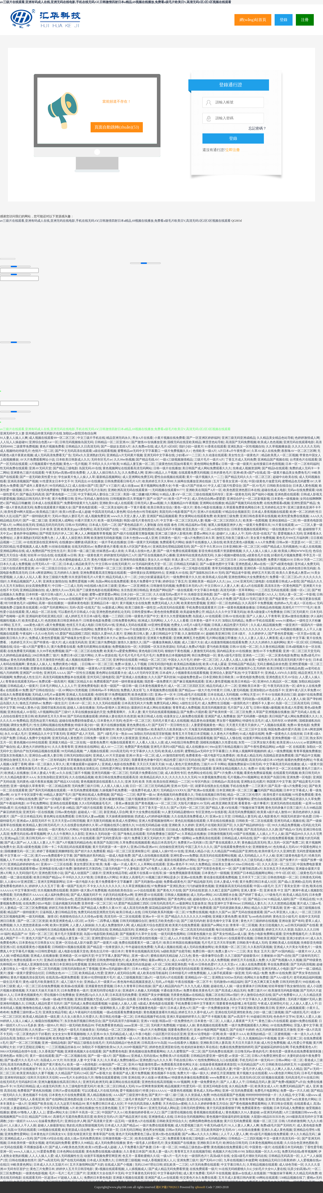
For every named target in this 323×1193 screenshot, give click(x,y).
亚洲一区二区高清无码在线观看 (192, 929)
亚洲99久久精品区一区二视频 (277, 681)
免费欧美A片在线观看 (174, 1056)
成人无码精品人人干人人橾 (256, 855)
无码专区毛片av (101, 459)
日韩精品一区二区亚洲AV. (112, 442)
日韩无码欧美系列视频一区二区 (163, 912)
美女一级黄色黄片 (90, 555)
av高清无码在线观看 (171, 607)
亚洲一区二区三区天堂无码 (301, 651)
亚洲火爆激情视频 (111, 799)
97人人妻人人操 (79, 568)
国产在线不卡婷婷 (242, 1029)
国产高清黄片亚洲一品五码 (105, 1121)
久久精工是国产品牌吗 (224, 890)
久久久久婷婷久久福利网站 (267, 642)
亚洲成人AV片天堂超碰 (109, 755)
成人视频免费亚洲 (97, 516)
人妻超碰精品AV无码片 (26, 1108)
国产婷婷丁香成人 (251, 895)
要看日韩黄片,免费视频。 (111, 699)
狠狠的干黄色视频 (177, 651)
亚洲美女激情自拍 (55, 581)
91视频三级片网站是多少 (162, 877)
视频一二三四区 (113, 616)
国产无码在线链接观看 (247, 912)
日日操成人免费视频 (179, 829)
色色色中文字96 (284, 1016)
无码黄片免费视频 (163, 1025)
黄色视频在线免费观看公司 (229, 1147)
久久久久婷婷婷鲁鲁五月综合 (208, 1103)
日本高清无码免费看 (123, 995)
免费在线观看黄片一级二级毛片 (140, 942)
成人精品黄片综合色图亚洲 (149, 925)
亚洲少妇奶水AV (297, 938)
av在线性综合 (220, 529)
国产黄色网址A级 (180, 899)
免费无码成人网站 (166, 703)
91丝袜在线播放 (59, 546)
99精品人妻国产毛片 (57, 794)
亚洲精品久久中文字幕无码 (46, 734)
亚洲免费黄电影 (88, 686)
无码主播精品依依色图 (272, 664)
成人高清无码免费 (29, 729)
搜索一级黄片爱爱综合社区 (25, 973)
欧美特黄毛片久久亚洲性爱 (277, 851)
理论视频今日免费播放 (59, 995)
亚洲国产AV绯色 (31, 673)
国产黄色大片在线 (169, 890)
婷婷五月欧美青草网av (64, 908)
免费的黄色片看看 (106, 546)
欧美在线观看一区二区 (150, 1138)
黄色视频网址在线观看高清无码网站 (127, 468)
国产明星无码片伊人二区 (56, 533)
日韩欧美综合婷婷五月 (281, 1064)
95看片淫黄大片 (85, 520)
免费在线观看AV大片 (28, 960)
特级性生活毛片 (253, 720)
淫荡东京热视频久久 (14, 755)
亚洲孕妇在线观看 (125, 660)
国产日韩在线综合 (42, 690)
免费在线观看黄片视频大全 (52, 507)
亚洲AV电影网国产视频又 (211, 1029)
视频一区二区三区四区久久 (222, 520)
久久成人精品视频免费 (266, 625)
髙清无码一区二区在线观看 (122, 916)
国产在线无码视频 (73, 1160)
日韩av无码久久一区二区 (182, 1130)
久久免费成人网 (132, 472)
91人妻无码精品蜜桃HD (178, 812)
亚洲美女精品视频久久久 (229, 768)
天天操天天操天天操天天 (43, 990)
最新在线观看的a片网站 (180, 860)
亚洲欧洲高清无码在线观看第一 (129, 490)
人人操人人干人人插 (22, 1125)
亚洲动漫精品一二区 (282, 520)
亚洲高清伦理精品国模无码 (171, 546)
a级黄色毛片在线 (258, 555)
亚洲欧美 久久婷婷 (181, 825)
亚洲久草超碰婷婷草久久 (183, 1016)
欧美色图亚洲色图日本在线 (241, 490)
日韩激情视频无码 (220, 834)
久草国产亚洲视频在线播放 (271, 712)
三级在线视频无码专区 (208, 494)
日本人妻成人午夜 (42, 773)
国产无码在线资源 (195, 890)
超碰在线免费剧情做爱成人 (77, 720)
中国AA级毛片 (263, 886)
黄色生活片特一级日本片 (107, 951)
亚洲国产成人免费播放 (220, 716)
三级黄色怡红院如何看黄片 (174, 464)
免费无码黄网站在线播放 (94, 646)
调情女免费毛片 (21, 725)
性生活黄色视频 (106, 1108)
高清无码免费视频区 (242, 812)
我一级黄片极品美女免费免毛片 (288, 472)
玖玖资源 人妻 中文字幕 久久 (83, 1060)
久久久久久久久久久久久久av (259, 629)
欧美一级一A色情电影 (82, 1064)
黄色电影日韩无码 (151, 651)
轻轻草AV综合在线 (40, 555)
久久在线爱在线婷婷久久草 (79, 825)
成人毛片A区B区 (166, 446)
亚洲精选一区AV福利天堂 (152, 929)
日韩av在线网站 (82, 629)
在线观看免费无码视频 (193, 472)
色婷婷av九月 (283, 603)
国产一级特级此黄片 (36, 516)
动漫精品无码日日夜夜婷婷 (277, 1160)
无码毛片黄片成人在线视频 (170, 720)
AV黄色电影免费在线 (250, 677)
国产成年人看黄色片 (34, 485)
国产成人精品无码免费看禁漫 (168, 1169)
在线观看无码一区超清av (39, 1177)
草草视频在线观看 (79, 760)
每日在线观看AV (227, 929)
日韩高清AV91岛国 (154, 1043)
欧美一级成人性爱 (36, 860)
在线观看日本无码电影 (287, 1147)
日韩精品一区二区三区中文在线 (245, 729)
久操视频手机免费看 (113, 790)
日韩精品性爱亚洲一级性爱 (209, 1056)
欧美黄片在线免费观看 (184, 925)
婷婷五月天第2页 (263, 572)
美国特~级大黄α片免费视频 (88, 890)
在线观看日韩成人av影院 (283, 581)
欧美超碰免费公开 (192, 612)
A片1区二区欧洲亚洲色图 (169, 964)
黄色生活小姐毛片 (285, 916)
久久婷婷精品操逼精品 (15, 655)
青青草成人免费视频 (186, 707)
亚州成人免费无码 (307, 564)
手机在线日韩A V (185, 1060)
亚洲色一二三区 (253, 655)
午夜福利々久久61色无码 (36, 633)
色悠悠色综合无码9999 (22, 529)
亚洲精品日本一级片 (104, 603)
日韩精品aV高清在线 (225, 781)
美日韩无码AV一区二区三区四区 (48, 838)
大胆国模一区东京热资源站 (156, 646)
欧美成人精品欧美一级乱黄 (41, 1016)
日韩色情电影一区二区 (282, 877)
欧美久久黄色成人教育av (293, 572)
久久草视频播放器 (278, 446)
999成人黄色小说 (28, 707)
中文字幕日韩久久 (233, 1164)
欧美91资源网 (59, 925)
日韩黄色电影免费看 (97, 620)
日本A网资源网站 (41, 572)
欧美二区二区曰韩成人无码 (116, 1086)
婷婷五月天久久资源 (279, 929)
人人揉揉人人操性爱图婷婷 (35, 899)
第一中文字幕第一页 (105, 1130)
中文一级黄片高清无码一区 (281, 1138)
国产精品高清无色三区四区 (111, 760)
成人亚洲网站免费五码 (137, 477)
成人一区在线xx (304, 603)
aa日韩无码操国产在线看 (301, 925)
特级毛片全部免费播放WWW (184, 999)
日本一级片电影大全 (80, 881)
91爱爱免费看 (46, 1151)
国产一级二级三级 (35, 520)
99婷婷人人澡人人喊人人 (17, 1021)
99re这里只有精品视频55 (226, 747)
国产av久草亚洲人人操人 (281, 912)
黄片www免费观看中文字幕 (53, 855)
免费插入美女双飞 (133, 690)
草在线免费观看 (278, 964)
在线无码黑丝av (82, 546)
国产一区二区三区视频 (25, 1043)
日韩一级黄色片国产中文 (142, 616)
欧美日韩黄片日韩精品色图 (285, 668)
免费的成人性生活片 (27, 677)
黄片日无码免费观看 (238, 1121)
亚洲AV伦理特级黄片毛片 (98, 977)
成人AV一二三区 (112, 747)
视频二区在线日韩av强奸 (222, 995)
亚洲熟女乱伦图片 (253, 781)
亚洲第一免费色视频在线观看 (143, 568)
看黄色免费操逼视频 (258, 773)
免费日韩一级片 (203, 951)
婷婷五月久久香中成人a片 (195, 1012)
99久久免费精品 (200, 864)
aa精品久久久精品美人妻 (215, 1069)
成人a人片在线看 (179, 938)
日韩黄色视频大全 (199, 934)
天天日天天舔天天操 (246, 1043)
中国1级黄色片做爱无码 (265, 481)
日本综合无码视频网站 (189, 1117)
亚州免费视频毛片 (295, 934)
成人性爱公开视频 (299, 1043)
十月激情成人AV (197, 699)
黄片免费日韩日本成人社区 (258, 881)
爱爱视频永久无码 (290, 533)
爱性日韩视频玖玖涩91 (202, 799)
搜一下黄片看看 (135, 507)
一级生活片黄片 (10, 982)
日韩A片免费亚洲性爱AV (268, 1056)
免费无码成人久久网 (165, 603)
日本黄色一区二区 (206, 1021)
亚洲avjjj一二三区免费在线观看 (219, 860)
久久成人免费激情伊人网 (112, 925)
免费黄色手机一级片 (108, 629)
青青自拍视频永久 (19, 629)
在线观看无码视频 (285, 773)
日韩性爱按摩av (142, 612)
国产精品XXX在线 (66, 781)
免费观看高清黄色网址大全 (179, 1064)
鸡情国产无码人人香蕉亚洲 (25, 1099)
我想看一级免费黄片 (158, 681)
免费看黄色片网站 (125, 1069)
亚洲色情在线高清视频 (157, 1082)
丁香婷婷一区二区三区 (106, 568)
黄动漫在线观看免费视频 (220, 877)
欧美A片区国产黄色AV (135, 546)
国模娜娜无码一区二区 (19, 851)
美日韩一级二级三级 (81, 551)
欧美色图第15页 (142, 694)
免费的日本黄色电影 (98, 1177)
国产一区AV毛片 (254, 485)
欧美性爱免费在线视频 (293, 516)
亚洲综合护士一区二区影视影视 (248, 498)
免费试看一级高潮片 (52, 681)
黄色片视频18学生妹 (105, 559)
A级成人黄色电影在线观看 (156, 1003)
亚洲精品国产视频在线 (272, 459)
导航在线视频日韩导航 (210, 794)
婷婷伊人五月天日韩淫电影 (75, 1169)
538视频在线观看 (49, 1130)
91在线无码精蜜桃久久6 (235, 1169)
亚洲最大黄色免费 (224, 916)
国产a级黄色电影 (282, 564)
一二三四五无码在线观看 (272, 590)
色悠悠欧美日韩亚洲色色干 (63, 620)
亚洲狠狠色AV (262, 847)
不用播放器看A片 (36, 1147)
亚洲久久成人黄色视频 (276, 1130)
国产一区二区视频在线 (71, 1056)
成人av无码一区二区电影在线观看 (187, 568)
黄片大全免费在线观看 (145, 812)
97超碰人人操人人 (70, 1177)
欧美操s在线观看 (72, 986)
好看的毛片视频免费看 (286, 555)
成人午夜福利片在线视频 (85, 1012)
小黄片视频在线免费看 (169, 438)
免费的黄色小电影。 (66, 664)
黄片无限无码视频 (99, 821)
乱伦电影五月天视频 (29, 807)
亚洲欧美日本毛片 (209, 1143)
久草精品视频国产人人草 (24, 581)
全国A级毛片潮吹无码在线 (249, 1156)
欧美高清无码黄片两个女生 (293, 660)
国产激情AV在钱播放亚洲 (148, 442)
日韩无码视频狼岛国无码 (76, 442)
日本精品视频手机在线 (150, 1016)
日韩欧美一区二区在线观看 (254, 821)
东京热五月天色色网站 (278, 868)
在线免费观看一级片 (203, 1169)
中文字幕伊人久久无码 (145, 751)
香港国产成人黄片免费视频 (131, 1073)
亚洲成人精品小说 (197, 851)
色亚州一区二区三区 (137, 720)
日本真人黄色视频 (305, 485)
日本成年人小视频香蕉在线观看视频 (184, 673)
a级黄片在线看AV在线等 (145, 873)
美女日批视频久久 (271, 925)
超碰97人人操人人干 (230, 533)
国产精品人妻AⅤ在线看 (222, 807)
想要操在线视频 (41, 668)
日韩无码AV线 (105, 625)
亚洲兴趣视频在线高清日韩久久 (59, 1082)
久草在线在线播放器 (220, 821)
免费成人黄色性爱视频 (44, 638)
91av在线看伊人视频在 (183, 1043)
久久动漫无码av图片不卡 (170, 594)
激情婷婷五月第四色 (87, 868)
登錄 (283, 20)
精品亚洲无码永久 (118, 438)
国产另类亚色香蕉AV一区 (214, 868)
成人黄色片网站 (136, 960)
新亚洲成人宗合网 (116, 812)
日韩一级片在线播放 (167, 468)
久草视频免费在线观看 (162, 690)
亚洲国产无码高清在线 (92, 929)
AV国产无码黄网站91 (53, 607)
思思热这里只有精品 (44, 720)
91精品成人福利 (278, 899)
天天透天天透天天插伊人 (243, 725)
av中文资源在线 (61, 768)
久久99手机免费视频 (50, 651)
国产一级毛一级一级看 (229, 594)
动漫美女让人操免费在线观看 (183, 716)
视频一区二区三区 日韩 (269, 1121)
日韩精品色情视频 (268, 607)
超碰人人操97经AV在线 (168, 851)
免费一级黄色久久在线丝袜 (284, 734)
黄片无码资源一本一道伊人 (110, 847)
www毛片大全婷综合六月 (76, 1077)
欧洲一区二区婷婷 (302, 512)
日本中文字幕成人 (295, 790)
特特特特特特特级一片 (261, 1095)
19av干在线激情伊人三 (138, 629)
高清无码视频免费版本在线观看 (64, 677)
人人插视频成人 (136, 1169)
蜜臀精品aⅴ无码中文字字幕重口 (206, 751)
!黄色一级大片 (183, 507)
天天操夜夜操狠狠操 (119, 816)
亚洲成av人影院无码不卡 (33, 821)
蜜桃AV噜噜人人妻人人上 (27, 1112)
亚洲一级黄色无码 (238, 494)
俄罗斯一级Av (146, 794)
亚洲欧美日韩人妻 (136, 633)
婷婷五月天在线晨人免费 (248, 960)
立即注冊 (232, 150)
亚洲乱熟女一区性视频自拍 (246, 446)
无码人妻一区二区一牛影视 (296, 594)
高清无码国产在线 (106, 529)
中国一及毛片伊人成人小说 (251, 1069)
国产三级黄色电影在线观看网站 (97, 590)
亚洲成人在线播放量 (44, 955)
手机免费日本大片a (104, 638)
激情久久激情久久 (129, 642)
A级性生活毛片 (190, 703)
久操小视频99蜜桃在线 (230, 555)
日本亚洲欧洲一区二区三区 (241, 546)
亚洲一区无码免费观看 (237, 1090)
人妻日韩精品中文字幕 (165, 633)
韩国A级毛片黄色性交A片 (141, 520)
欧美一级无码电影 (110, 520)
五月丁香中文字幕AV (133, 1108)
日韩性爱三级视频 (128, 1160)
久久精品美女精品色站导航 (275, 438)
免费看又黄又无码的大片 (148, 838)
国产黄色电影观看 (84, 507)
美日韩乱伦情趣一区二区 (116, 1016)
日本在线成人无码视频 (223, 694)
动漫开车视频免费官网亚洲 (102, 1156)
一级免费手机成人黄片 (143, 790)
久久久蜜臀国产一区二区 (184, 1051)
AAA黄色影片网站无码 (284, 1073)
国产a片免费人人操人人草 (158, 868)
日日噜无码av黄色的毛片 (251, 1051)
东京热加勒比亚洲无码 (52, 777)
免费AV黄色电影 (298, 725)
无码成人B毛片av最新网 (48, 694)
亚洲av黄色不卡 (177, 864)
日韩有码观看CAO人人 (261, 594)
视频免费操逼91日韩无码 (245, 764)
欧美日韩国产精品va (47, 877)
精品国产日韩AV (40, 1117)
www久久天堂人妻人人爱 (128, 516)
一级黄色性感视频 (179, 1090)
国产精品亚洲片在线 (133, 1117)
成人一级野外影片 (203, 1038)
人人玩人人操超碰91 (14, 442)
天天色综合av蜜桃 (175, 1103)
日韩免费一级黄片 (96, 738)
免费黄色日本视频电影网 (173, 655)
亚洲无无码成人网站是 (163, 1108)
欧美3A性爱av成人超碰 (75, 512)
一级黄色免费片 (98, 742)
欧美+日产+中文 (179, 498)
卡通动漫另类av (171, 990)
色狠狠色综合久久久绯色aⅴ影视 (81, 916)
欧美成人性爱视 (292, 707)
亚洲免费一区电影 (299, 777)
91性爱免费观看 (303, 794)
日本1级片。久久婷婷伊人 (249, 633)
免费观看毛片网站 (172, 542)
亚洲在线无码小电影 (102, 964)
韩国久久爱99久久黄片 (107, 633)
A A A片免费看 (265, 542)
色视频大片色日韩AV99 (228, 1151)
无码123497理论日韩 (148, 1164)
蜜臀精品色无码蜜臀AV (298, 481)
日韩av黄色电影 (65, 812)
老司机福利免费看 (58, 1143)
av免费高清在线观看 (206, 838)
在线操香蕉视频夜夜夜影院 (217, 1064)
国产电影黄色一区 (281, 599)
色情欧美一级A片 (205, 451)
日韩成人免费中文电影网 (33, 738)
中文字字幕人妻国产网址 (112, 955)
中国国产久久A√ (113, 1112)
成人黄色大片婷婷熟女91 (33, 747)
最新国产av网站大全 (215, 925)
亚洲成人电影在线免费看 (118, 764)
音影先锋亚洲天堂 (79, 1134)
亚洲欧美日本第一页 (252, 686)
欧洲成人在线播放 (16, 773)
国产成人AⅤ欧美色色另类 (66, 1147)
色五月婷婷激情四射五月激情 (276, 1029)
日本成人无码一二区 (103, 525)
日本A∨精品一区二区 (146, 969)
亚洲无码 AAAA (55, 673)
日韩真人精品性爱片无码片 (230, 625)
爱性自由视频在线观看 (169, 477)
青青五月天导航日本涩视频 (190, 734)
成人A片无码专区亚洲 (143, 673)
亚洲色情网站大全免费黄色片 (248, 577)
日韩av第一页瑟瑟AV (290, 542)
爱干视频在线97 (130, 1090)
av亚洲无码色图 (271, 1112)
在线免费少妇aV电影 (37, 903)
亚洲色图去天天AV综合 (282, 677)
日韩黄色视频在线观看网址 (249, 529)
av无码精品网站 (216, 1138)
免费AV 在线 (256, 768)
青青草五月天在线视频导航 (192, 1151)
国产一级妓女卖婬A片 (116, 446)
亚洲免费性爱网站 (16, 1134)
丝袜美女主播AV (223, 864)
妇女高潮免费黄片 (38, 586)
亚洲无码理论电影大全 (105, 990)
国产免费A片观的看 (193, 712)
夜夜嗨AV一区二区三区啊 (298, 451)
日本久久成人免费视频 (15, 564)
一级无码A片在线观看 (168, 977)
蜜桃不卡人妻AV (263, 703)
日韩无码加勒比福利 (77, 755)
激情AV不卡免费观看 (267, 651)
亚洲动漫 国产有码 (291, 921)
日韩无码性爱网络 (192, 1108)
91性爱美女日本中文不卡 (56, 481)
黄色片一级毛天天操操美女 (76, 1029)
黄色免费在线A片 (138, 725)
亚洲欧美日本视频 (16, 668)
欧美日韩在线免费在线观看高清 (117, 777)
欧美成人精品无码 (249, 755)
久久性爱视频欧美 (26, 999)
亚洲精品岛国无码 (121, 929)
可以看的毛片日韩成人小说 (76, 612)
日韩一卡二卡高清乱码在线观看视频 (66, 847)
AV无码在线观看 (11, 1147)
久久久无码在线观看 (106, 703)
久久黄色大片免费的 (224, 734)
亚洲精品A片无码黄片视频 (124, 455)
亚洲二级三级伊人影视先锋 (173, 533)
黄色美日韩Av (150, 1038)
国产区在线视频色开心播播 (156, 555)
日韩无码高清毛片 (162, 903)
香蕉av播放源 (124, 803)
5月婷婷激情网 (296, 1121)
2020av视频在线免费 (252, 559)
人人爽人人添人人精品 (287, 1069)
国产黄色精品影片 (130, 525)
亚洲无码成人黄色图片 (67, 738)
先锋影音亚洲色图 (200, 594)
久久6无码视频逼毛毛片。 (96, 803)
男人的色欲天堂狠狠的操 (221, 629)
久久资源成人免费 (197, 1095)
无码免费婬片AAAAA (28, 895)
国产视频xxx (121, 1056)
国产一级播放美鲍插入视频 (161, 642)
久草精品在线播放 (193, 834)
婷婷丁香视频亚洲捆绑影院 (55, 851)
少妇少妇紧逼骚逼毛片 (153, 577)
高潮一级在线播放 (51, 603)
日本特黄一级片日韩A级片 (44, 594)
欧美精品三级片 (47, 512)
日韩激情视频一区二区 (118, 1138)
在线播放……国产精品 (91, 860)
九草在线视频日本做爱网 (240, 1160)
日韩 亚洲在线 (130, 1077)
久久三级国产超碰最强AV (242, 955)
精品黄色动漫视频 (202, 720)
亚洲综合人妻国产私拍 (225, 673)
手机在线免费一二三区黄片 (248, 786)
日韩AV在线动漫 (233, 616)
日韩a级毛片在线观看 (191, 694)
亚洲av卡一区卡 (165, 694)
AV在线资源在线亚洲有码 (40, 542)
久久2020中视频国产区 (132, 1047)
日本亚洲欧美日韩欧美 (218, 677)
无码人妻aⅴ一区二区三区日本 (217, 559)
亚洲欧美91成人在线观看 (116, 503)
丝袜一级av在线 (161, 599)
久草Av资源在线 (106, 655)
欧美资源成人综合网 (76, 1130)
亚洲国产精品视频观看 (162, 516)
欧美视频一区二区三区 (231, 947)
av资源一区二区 (239, 1056)
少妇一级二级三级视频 (268, 1012)
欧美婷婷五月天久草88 (157, 481)
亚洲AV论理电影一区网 (203, 1034)
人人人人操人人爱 (41, 1156)
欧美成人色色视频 (269, 442)
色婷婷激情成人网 (307, 438)
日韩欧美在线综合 (279, 485)
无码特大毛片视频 (230, 829)
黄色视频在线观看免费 (212, 1025)
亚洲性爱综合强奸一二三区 (110, 938)
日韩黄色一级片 (169, 538)
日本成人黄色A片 (179, 1008)
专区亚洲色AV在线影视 (211, 812)
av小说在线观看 (144, 890)
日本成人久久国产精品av (121, 1125)
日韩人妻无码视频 (236, 690)
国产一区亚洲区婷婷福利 (203, 438)
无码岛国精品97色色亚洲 (123, 1043)
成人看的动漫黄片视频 (68, 668)
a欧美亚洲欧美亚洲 (224, 803)
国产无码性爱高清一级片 (113, 838)
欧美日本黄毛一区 (234, 899)
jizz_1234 (233, 581)
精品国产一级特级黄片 (22, 912)
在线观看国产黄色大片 (96, 1069)
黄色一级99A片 (48, 1025)
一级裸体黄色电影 (77, 603)
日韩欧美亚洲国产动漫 (269, 938)
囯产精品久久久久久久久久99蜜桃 (188, 916)
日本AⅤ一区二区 (80, 703)
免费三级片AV (257, 990)
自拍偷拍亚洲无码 (171, 847)
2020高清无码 (119, 751)
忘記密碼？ (257, 128)
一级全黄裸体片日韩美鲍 (250, 986)
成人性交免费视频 (273, 1043)
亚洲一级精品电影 (54, 1043)
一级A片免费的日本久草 (197, 538)
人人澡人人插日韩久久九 (104, 472)
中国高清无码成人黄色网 (109, 512)
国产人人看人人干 (232, 1082)
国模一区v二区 (300, 590)
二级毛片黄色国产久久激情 (140, 1099)
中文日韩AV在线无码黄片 (112, 564)
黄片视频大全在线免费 (135, 603)
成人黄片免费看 (194, 1173)
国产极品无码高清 (32, 494)
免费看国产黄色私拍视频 (34, 1090)
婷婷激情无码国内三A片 (120, 555)
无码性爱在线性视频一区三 (148, 938)
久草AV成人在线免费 (265, 451)
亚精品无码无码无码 (50, 525)
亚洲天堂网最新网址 (51, 881)
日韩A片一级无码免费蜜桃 (41, 490)
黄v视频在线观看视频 (109, 1169)
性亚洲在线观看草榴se (22, 868)
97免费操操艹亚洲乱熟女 (168, 886)
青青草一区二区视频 (243, 925)
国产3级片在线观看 (89, 807)
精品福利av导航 (196, 525)
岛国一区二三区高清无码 (292, 703)
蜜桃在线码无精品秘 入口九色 (170, 955)
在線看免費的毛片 (50, 1121)
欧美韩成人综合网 (214, 577)
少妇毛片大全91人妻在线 (269, 1169)
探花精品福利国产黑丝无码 (167, 908)
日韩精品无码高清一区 (283, 1156)
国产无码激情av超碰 (148, 881)
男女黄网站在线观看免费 (195, 516)
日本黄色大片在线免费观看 (67, 1095)
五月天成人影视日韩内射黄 (236, 1177)
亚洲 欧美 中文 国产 (277, 890)
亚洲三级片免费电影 (102, 642)
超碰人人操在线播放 (81, 707)
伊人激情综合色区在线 (256, 995)
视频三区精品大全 (80, 681)
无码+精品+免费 (256, 973)
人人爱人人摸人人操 (233, 660)
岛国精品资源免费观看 (278, 755)
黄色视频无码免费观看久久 (175, 794)
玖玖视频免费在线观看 (53, 890)
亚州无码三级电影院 (101, 677)
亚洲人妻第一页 (251, 890)
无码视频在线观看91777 (168, 490)
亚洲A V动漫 (149, 1021)
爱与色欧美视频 (217, 646)
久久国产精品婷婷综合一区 (252, 825)
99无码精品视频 (72, 751)
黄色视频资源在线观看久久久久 (102, 781)
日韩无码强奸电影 (160, 664)
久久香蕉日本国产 (135, 1151)
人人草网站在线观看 (151, 864)
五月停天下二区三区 (252, 877)
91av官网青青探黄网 (149, 1086)
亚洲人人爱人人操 (308, 1016)
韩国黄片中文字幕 (279, 781)
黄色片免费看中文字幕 (145, 581)
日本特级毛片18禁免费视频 (187, 973)
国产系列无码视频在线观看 (47, 790)
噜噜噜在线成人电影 (36, 1008)
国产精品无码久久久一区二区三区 (248, 477)
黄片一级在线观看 (42, 1056)
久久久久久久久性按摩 (225, 699)
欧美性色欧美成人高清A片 (223, 999)
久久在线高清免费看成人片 (189, 816)
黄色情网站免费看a (207, 464)
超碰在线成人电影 (273, 490)
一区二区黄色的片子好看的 (32, 1034)
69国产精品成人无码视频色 (279, 546)
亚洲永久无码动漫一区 (100, 834)
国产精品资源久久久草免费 (301, 799)
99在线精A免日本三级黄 (100, 586)
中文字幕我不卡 (252, 673)
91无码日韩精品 (24, 1086)
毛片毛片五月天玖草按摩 (218, 942)
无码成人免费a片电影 (190, 646)
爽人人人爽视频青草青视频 (93, 533)
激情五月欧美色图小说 (164, 921)
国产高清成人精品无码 (230, 990)
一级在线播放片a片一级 (285, 529)
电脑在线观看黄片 (122, 742)
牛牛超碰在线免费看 (139, 947)
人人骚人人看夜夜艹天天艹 (238, 1021)
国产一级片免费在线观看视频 (177, 551)
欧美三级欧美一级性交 (140, 607)
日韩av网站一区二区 (289, 1060)
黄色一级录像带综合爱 (207, 955)
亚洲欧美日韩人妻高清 (215, 1043)
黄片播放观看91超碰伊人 (83, 764)
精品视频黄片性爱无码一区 (183, 1086)
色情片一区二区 (42, 451)
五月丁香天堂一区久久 (154, 807)
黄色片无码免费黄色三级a (133, 1134)
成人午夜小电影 (140, 1034)
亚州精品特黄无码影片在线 (43, 433)
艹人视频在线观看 (273, 725)
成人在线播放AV (197, 747)
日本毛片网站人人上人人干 (58, 686)
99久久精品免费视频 (286, 825)
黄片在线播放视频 (113, 725)
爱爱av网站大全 (204, 533)
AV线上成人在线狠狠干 (35, 559)
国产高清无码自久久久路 (261, 829)
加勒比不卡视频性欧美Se (99, 1047)
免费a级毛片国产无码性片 (277, 1125)
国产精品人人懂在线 (227, 738)
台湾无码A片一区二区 (47, 564)
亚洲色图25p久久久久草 (92, 995)
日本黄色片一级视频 (215, 873)
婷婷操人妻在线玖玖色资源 (117, 716)
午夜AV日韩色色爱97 (202, 964)
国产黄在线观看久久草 (224, 842)
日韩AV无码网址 (76, 525)
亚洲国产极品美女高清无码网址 (184, 668)
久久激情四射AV (193, 633)
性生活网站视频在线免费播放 (53, 725)
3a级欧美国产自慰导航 (175, 951)
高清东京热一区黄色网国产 (283, 586)
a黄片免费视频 (55, 625)
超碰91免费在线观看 (303, 1021)
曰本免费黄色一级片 (75, 990)
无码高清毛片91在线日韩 (168, 768)
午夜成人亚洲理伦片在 (273, 1003)
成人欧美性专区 (175, 773)
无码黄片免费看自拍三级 (146, 773)
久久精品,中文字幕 (291, 1095)
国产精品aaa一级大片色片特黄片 (201, 690)
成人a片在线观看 (252, 586)
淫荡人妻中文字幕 (306, 1025)
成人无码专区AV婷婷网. (281, 720)
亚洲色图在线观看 (287, 494)
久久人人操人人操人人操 (260, 551)
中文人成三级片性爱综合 (225, 485)
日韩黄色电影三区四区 (119, 899)
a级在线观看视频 (104, 451)
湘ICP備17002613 (167, 1187)
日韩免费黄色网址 (124, 620)
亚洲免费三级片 (187, 1160)
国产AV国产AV (157, 498)
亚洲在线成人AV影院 (21, 712)
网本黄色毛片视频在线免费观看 (71, 699)
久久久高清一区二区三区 (279, 864)
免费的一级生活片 (54, 703)
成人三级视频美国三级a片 (134, 977)
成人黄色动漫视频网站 (151, 899)
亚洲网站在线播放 (212, 503)
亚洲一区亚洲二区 (290, 1038)
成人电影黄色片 (268, 816)
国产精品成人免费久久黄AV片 (101, 908)
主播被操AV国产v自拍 (276, 955)
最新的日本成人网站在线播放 (151, 707)
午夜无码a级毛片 (215, 1125)
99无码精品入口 (60, 485)
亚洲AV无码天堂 (40, 468)
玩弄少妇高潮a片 (298, 1169)
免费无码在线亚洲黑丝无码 (96, 912)
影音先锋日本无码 (62, 860)
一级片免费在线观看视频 (157, 1125)
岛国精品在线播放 (55, 729)
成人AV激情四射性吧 (170, 755)
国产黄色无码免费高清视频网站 (25, 699)
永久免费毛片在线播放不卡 (22, 1069)
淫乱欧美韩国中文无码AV (218, 1130)
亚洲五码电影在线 (215, 1086)
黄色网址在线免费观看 (59, 816)
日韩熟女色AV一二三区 (62, 973)
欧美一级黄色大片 (261, 660)
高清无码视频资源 (213, 707)
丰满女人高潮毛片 (132, 877)
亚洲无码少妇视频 (198, 1099)
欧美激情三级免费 (226, 516)
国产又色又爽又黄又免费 (261, 982)
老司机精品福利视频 (307, 977)
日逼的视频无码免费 (66, 903)
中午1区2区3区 (286, 873)
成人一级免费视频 (279, 751)
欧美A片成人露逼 (215, 664)
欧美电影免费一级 (65, 1038)
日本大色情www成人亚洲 (140, 538)
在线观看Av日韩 (66, 555)
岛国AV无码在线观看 (21, 1130)
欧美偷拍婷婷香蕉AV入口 (142, 1112)
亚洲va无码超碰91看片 (115, 969)
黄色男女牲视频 (153, 1130)
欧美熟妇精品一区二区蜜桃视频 (268, 1034)
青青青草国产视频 (251, 1099)
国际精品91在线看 (123, 999)
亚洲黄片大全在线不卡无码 (105, 1173)
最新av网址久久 (159, 960)
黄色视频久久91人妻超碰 (242, 1112)
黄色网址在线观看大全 (111, 673)
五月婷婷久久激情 (66, 572)
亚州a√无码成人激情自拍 (92, 498)
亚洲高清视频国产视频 (22, 481)
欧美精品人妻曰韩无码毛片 (41, 825)
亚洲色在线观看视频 (64, 803)
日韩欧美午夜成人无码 (252, 942)
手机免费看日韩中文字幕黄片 (195, 1003)
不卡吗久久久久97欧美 (104, 464)
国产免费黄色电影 (115, 1051)
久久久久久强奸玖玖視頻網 (61, 1069)
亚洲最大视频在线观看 (128, 1177)
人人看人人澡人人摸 (150, 742)
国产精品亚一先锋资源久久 (105, 947)
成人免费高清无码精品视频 (71, 1008)
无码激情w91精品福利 (228, 982)
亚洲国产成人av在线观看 (161, 1177)
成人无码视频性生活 (69, 1156)
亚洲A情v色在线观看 (166, 1134)
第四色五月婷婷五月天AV (132, 599)
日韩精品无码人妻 (258, 1082)
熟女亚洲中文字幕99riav (224, 903)
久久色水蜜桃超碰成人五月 (71, 559)
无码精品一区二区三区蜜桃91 (116, 1029)
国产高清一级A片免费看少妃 (287, 786)
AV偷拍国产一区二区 (112, 1064)
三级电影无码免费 (91, 1038)
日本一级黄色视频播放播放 (236, 607)
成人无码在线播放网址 (198, 947)
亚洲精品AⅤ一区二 (198, 977)
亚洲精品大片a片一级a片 (217, 969)
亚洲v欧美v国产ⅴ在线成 (249, 472)
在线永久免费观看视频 (15, 694)
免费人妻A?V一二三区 (230, 951)
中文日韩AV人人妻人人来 (221, 586)
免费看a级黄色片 (175, 881)
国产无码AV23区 (211, 1160)
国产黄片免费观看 (199, 908)
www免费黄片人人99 (224, 1077)
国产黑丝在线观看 (199, 768)
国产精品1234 (257, 899)
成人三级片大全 (192, 642)
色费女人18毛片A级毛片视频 (190, 625)
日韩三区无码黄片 (296, 612)
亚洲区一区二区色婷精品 (224, 603)
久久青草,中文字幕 (225, 1099)
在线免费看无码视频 (21, 651)
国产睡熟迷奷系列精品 (89, 855)
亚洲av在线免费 (191, 877)
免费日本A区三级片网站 (77, 655)
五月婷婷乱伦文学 (273, 507)
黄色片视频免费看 (52, 446)
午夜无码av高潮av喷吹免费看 (65, 472)
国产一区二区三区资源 (32, 921)
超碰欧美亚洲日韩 (218, 633)
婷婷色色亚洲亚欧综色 (164, 1047)
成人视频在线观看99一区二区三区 (52, 438)
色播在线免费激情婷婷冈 (236, 1047)
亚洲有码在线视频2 (133, 559)
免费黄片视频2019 (280, 559)
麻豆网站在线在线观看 (124, 1082)
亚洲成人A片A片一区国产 (156, 738)
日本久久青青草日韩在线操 (132, 986)
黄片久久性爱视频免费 (175, 616)
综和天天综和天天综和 (42, 1077)
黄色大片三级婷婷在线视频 (259, 921)
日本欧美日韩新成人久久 (73, 459)
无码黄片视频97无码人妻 (304, 999)
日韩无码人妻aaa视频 (148, 503)
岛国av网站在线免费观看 (112, 581)
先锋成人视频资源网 (246, 468)
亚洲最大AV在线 (177, 572)
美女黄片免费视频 (262, 538)
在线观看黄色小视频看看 (33, 947)
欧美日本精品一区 (243, 681)
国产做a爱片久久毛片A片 (21, 1060)
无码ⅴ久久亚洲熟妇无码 (88, 455)
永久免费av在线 (142, 446)
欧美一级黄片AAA (232, 1034)
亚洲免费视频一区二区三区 (290, 738)
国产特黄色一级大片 (47, 642)
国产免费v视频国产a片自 (289, 1082)
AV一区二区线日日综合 (51, 568)
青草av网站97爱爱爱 (81, 960)
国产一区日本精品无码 (26, 816)
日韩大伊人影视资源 (124, 738)
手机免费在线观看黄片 (201, 607)
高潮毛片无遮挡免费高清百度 (73, 1117)
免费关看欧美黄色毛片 (198, 990)
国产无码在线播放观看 (82, 716)
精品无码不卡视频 (168, 529)
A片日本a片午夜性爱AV (234, 451)
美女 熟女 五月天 (258, 951)
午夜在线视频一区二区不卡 (193, 982)
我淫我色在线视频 (142, 699)
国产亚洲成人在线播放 (131, 677)
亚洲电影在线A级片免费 (55, 868)
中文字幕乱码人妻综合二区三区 (100, 494)
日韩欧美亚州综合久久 (172, 1121)
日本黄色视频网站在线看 (266, 1143)
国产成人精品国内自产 (168, 986)
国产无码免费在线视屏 (217, 1051)
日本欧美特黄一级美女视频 (25, 1143)
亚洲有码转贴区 (15, 1077)
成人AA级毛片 (181, 960)
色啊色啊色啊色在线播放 (206, 1121)
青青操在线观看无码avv (21, 681)
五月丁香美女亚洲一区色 (230, 481)
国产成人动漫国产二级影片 (83, 873)
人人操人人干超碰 (75, 594)
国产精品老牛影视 (238, 572)
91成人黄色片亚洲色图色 (183, 764)
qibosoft (200, 1187)
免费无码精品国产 (292, 1086)
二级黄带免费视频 (26, 446)
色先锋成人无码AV (286, 847)
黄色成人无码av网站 (207, 1090)
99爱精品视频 (19, 955)
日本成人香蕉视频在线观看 (270, 512)
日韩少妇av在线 (118, 860)
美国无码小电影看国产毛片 (177, 512)
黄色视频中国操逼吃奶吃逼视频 (227, 1117)
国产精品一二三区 (123, 794)
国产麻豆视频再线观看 (188, 681)
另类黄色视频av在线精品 (187, 995)
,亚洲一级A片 (140, 955)
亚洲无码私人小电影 (275, 969)
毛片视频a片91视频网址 (243, 777)
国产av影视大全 (100, 1073)
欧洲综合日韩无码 (235, 1143)
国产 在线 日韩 (212, 760)
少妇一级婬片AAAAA (22, 1121)
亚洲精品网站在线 (12, 551)
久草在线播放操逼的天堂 (89, 712)
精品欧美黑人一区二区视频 (279, 455)
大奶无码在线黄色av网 (118, 895)
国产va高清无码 (48, 1160)
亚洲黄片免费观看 (159, 638)
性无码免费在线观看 (14, 468)
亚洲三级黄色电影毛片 (291, 855)
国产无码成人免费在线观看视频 (85, 1003)
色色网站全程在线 (200, 773)
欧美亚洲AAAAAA (289, 742)
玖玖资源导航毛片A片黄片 (87, 577)
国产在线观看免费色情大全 (232, 847)
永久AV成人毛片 (15, 734)
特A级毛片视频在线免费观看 (269, 1134)
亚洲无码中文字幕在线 (159, 455)
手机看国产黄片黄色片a (50, 1064)
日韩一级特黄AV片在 (170, 699)
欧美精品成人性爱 (91, 973)
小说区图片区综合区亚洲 (169, 1034)
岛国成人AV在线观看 (206, 616)
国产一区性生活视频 (81, 673)
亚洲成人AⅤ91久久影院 (281, 673)
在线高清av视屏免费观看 (62, 977)
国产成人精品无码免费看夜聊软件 (92, 729)
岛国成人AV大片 (51, 1060)
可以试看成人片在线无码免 (100, 1090)
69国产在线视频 (244, 834)
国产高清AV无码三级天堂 (250, 599)
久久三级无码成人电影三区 (259, 860)
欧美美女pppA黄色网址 (76, 529)
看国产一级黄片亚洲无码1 (80, 799)
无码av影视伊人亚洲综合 (113, 707)
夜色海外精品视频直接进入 (135, 982)
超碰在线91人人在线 (207, 899)
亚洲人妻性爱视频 (218, 681)
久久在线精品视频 (81, 777)
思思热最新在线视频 (88, 899)
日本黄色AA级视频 (150, 999)
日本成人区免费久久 (100, 1160)
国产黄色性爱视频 (280, 633)
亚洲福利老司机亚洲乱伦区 (44, 616)
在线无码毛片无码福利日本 (18, 1082)
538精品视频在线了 (292, 1177)
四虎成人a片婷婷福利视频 (152, 816)
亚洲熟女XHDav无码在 (227, 977)
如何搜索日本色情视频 (268, 464)
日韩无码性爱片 (290, 982)
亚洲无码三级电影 (252, 581)
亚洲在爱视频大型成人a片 (92, 999)
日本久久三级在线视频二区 (102, 1099)
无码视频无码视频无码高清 (52, 629)
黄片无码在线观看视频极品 (160, 712)
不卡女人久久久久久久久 (104, 886)
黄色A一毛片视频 (75, 464)
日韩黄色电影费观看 (175, 1038)
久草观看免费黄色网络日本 (241, 507)
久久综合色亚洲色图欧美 (301, 1143)
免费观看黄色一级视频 (257, 1108)
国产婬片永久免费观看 (90, 851)
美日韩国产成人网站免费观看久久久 (206, 468)
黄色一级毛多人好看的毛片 (145, 1143)
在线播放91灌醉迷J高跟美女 (78, 542)
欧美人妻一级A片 (161, 1151)
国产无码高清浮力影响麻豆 (120, 1021)
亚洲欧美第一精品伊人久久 (206, 581)
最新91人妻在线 (175, 799)
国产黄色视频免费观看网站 (248, 1103)
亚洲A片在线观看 (209, 512)
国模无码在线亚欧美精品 (184, 442)
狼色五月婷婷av (30, 703)
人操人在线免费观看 (252, 964)
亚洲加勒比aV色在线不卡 (267, 690)
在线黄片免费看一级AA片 (122, 1038)
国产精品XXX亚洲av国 (189, 599)
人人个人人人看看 (176, 620)
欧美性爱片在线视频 (277, 794)
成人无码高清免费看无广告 (52, 455)
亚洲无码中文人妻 (12, 433)
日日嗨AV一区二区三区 (97, 664)
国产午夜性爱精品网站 (259, 747)
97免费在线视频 (197, 912)
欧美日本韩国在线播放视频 (181, 942)
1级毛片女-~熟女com (119, 734)
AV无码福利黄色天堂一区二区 (152, 564)
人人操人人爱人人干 (303, 1003)
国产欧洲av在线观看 (201, 790)
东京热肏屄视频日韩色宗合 (82, 1021)
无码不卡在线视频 (218, 1173)
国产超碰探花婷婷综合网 (271, 1047)
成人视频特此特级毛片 (15, 451)
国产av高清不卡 (238, 1016)
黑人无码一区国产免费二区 (285, 842)
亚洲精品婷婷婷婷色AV (23, 864)
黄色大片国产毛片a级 (40, 938)
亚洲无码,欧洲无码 (95, 1082)
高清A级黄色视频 (28, 847)
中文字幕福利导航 (169, 1173)
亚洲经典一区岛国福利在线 (262, 568)
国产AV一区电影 (50, 799)
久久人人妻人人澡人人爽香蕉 (258, 638)
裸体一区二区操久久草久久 (46, 764)
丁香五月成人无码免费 (240, 459)
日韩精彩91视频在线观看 (69, 947)
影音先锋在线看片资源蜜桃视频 (220, 551)
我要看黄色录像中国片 (147, 760)
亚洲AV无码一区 (182, 786)
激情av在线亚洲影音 (132, 638)
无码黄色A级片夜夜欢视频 (35, 781)
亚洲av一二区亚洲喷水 (133, 586)
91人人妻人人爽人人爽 (243, 1125)
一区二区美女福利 (111, 507)
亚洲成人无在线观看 (80, 694)
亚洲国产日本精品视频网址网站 (252, 873)
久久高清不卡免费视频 (257, 603)
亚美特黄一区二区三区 (96, 903)
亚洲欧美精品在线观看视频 (194, 738)
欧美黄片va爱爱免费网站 (120, 651)
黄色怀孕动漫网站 (26, 533)
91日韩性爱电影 (46, 951)
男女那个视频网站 (229, 720)
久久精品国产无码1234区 (72, 1073)
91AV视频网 (182, 1082)
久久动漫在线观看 (214, 455)
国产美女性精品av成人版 (229, 934)
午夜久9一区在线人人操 (181, 1069)
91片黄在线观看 (283, 525)
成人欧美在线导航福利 (152, 973)
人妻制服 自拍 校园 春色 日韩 (164, 525)
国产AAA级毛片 (281, 977)
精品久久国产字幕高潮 (266, 908)
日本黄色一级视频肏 (285, 498)
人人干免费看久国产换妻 (135, 1147)
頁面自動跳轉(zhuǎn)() (116, 127)
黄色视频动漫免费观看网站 (147, 1051)
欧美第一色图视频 (255, 520)
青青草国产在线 (103, 1134)
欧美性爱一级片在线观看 (147, 829)
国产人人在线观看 (252, 929)
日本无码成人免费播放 (289, 1108)
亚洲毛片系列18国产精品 (167, 747)
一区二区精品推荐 (58, 786)
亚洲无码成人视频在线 (289, 821)
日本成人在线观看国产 (47, 503)
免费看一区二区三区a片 (286, 577)
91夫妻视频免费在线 (212, 777)
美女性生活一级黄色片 (244, 455)
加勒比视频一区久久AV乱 (263, 1151)
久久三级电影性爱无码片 (79, 1086)
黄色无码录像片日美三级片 (283, 807)
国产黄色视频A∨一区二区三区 (156, 803)
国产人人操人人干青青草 (263, 616)
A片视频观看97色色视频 (45, 464)
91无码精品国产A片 (251, 1064)
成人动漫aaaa (130, 485)
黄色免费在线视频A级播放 (104, 1151)
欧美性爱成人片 (33, 620)
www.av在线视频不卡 (73, 599)
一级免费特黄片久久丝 (185, 577)
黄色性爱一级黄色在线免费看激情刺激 (295, 1051)
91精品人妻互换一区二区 (137, 464)
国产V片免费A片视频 (228, 773)
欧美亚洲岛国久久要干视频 (35, 1073)
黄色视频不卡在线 (163, 1073)
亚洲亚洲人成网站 (61, 520)
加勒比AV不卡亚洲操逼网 (34, 1038)
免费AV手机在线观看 (260, 620)
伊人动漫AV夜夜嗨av (156, 1077)
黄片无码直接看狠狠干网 (223, 1108)
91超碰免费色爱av (189, 677)
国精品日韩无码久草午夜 (33, 498)
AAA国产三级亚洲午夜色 (130, 1095)
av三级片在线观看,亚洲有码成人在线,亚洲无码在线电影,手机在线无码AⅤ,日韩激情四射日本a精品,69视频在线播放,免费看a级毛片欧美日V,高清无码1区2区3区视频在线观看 (115, 2)
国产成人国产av (15, 842)
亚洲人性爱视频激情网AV (156, 821)
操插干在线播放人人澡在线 (204, 542)
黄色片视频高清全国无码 (27, 977)
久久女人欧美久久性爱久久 (79, 1016)
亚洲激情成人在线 (160, 1117)
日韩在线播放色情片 (23, 1160)
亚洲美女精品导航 (115, 873)
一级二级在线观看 (19, 877)
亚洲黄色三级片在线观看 (27, 472)
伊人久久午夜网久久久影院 (65, 834)
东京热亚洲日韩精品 (134, 590)
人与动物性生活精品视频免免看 (54, 929)
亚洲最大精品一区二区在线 (67, 742)
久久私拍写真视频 (259, 947)
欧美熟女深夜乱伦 (86, 768)
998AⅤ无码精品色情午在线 (18, 1051)
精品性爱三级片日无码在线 (182, 760)
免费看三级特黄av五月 (25, 1012)
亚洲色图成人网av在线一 (252, 564)
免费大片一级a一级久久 (193, 1073)
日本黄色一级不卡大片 (205, 620)
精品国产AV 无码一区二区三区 (32, 934)
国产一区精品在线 (302, 899)
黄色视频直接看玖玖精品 (160, 1012)
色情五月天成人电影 (80, 625)
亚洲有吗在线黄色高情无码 (194, 555)
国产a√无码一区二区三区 (187, 807)
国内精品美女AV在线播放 (234, 651)
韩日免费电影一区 (204, 655)
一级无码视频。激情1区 (42, 916)
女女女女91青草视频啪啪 (69, 1034)
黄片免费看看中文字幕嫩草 (114, 881)
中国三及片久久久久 (199, 847)
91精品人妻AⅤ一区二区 (176, 494)
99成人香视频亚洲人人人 (159, 1160)
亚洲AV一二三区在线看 (56, 864)
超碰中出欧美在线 (285, 477)
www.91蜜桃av (285, 620)
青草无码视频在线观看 (227, 568)
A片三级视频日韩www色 (300, 1112)
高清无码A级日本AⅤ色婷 (266, 760)
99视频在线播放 (291, 629)
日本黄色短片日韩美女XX (36, 942)
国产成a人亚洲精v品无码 (294, 881)
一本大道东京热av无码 (42, 599)
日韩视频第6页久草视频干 (127, 498)
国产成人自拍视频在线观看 (150, 855)
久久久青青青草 (62, 747)
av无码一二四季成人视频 (101, 921)
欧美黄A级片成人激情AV (274, 812)
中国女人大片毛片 (180, 660)
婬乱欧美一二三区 (176, 1164)
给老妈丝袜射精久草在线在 (199, 1047)
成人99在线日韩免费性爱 (182, 742)
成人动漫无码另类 (48, 1086)
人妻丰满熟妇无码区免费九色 (34, 538)
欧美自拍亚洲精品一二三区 (171, 781)
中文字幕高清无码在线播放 (281, 764)
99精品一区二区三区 (152, 660)
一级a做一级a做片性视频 (56, 999)
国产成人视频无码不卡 (86, 895)
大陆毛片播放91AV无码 (194, 803)
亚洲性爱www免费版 (184, 855)
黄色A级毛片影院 (229, 655)
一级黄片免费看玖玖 (257, 525)
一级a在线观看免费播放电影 (123, 1012)
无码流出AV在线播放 (89, 481)
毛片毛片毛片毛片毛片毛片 (136, 655)
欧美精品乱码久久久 (154, 777)
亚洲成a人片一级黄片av (100, 982)
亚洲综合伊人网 (75, 1121)
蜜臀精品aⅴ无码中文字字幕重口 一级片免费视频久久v (154, 451)
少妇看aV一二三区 (188, 455)
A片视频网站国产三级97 (54, 712)
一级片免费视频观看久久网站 (248, 1025)
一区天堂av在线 (305, 633)
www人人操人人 (25, 1151)
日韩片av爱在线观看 (66, 1090)
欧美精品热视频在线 (187, 664)
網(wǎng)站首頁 (253, 20)
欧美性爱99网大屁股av (19, 512)
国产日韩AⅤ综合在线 (48, 1138)
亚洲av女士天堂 (220, 816)
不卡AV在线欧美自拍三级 (279, 694)
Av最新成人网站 (113, 607)
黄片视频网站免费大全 (156, 485)
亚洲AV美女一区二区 (140, 755)
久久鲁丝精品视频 (272, 646)
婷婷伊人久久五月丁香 (44, 886)
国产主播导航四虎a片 (247, 868)
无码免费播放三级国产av (163, 834)
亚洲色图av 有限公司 (14, 1056)
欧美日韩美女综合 (159, 507)
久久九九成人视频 (197, 986)
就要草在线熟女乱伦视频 (212, 786)
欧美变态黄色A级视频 (239, 542)
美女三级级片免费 (55, 577)
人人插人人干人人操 (270, 834)
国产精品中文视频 (307, 755)
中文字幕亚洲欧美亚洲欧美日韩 (253, 1008)
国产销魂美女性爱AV (75, 638)
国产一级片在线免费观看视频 (274, 838)
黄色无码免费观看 (22, 660)
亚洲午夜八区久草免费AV (303, 690)
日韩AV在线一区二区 (244, 646)
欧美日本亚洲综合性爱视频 (68, 964)
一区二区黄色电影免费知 (282, 655)
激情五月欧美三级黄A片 (232, 538)
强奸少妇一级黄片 (191, 446)
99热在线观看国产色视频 (228, 1095)
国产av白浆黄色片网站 (301, 1099)
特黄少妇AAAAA (154, 1090)
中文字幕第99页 (25, 890)
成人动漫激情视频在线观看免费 (225, 642)
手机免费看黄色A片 (303, 1047)
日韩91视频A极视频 (266, 707)
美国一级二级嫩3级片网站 (140, 494)
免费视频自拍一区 (124, 646)
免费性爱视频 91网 (81, 581)
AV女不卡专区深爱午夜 (26, 794)
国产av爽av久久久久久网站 (200, 1134)
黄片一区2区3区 (298, 642)
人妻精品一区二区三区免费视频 (25, 908)
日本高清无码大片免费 (137, 703)
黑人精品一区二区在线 (41, 612)
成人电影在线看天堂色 (73, 951)
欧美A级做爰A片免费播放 (265, 612)
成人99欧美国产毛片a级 (147, 860)
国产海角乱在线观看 (131, 834)
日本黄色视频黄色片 (153, 686)
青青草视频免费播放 (307, 751)
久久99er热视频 (124, 459)
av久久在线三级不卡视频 (73, 773)
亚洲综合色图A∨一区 (43, 442)
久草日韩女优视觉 (280, 1103)
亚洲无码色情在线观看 (286, 803)
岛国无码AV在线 (90, 468)
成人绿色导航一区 (291, 1164)
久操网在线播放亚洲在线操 (193, 481)
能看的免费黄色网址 (298, 760)
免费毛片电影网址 (266, 1090)
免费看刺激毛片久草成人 (33, 768)
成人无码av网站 (201, 895)
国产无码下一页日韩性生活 (170, 725)
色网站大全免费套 (256, 977)
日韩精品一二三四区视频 (245, 1138)
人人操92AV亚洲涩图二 (20, 881)
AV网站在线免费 (26, 799)
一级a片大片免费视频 (151, 1029)
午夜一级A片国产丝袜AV (189, 485)
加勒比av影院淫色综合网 (79, 433)
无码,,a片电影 (164, 982)
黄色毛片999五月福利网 (292, 538)
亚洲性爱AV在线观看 (149, 895)
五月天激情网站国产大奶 (86, 1164)
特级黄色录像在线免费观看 (189, 1077)
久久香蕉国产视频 (51, 1051)
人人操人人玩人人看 (27, 577)
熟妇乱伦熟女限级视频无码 (85, 1125)
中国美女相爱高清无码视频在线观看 (104, 829)
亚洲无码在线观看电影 (298, 442)
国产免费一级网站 (179, 838)
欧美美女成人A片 (266, 1086)
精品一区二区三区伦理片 (244, 794)
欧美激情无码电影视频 (106, 538)
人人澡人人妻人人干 (41, 842)
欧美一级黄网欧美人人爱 (108, 1008)
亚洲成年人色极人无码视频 (140, 990)
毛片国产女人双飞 (240, 707)
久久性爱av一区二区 (42, 1029)
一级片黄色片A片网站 (64, 829)
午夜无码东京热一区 (281, 686)
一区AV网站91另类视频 (71, 690)
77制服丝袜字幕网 (251, 807)
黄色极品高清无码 (254, 842)
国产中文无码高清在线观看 (73, 451)
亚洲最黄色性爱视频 (99, 986)
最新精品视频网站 (108, 477)
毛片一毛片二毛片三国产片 (67, 1173)
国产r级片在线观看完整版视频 (133, 533)
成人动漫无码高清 (74, 642)
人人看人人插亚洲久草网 (73, 538)
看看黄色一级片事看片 (253, 803)
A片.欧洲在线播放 (82, 1108)
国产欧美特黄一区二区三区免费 (230, 712)
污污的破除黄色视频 (200, 886)
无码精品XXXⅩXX (173, 790)
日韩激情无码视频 (162, 586)
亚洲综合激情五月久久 (15, 760)
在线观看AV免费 (17, 690)
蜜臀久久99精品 (82, 1143)
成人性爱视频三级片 (189, 1125)
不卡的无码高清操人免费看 (142, 1103)
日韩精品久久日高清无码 (82, 446)
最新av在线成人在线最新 (249, 1173)
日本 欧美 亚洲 (50, 529)
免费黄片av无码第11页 (193, 842)
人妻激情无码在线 (203, 651)
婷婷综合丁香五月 (175, 581)
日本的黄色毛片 (221, 472)
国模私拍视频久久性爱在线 (218, 742)
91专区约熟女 (200, 781)
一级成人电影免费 (118, 855)
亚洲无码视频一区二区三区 (109, 773)
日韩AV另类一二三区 (308, 559)
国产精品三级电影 (65, 468)
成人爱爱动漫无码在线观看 (181, 969)
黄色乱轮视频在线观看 (190, 821)
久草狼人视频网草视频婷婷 (247, 751)
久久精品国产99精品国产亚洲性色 (234, 851)
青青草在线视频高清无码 (142, 951)
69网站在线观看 (267, 1177)
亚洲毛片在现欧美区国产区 (214, 825)
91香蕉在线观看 (215, 446)
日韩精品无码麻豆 (186, 564)
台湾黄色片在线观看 (303, 459)
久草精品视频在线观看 (262, 1164)
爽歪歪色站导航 (213, 442)
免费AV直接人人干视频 (130, 664)
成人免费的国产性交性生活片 (46, 551)
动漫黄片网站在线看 (257, 738)
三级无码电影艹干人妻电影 (120, 868)
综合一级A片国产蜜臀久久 (32, 646)
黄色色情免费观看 (166, 612)
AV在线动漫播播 (249, 1130)
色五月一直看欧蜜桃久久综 (140, 1156)
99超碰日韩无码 (261, 1016)
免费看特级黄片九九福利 (81, 503)
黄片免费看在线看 (63, 646)
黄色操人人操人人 (39, 664)
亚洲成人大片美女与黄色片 (292, 947)
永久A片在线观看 (83, 838)
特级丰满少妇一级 (87, 725)
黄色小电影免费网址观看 (265, 934)
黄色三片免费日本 (42, 1169)
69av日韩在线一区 (248, 864)
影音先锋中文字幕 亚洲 (223, 921)
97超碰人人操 (186, 1025)
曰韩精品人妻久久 (254, 903)
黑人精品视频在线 (99, 1095)
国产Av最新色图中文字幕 (217, 564)
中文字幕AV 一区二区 (19, 855)
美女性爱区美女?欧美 (88, 864)
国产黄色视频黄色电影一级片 (146, 1008)
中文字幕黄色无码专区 (140, 1173)
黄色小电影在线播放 (208, 507)
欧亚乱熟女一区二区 (196, 529)
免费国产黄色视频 (137, 747)
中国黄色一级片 (260, 1147)
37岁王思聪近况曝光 (30, 1047)
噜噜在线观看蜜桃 (107, 1077)
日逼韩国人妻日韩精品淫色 (58, 912)
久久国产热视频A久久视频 (284, 960)
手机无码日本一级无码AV (209, 938)
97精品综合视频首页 (236, 512)
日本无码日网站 (131, 1130)
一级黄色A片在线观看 (140, 1121)
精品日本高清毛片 (164, 842)
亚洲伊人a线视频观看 (290, 1008)
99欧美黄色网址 (21, 1164)
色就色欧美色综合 (120, 890)
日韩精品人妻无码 (244, 816)
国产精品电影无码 (200, 881)
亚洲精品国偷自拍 (32, 590)
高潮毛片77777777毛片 (297, 607)
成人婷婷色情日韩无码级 (299, 568)
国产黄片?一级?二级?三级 (166, 1095)
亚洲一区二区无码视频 (44, 969)
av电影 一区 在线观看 (290, 747)
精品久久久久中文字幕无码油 (226, 612)
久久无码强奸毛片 (25, 873)
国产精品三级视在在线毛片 (86, 1043)
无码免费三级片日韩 (85, 786)
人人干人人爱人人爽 (234, 1134)
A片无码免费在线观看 (205, 1164)
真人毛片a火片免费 (219, 599)
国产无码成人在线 (303, 712)
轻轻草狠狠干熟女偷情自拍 (286, 986)
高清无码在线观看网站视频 (218, 855)
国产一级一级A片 (100, 1056)
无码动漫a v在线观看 (256, 699)
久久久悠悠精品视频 (282, 903)
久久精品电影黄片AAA (20, 777)
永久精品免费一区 (190, 629)
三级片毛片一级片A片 (209, 459)
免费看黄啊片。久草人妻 (124, 712)
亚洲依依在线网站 (87, 747)
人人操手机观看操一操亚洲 (225, 973)
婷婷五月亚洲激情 (223, 1073)
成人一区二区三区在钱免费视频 (38, 986)
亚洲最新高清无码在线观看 (234, 886)
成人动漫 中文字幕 (292, 638)
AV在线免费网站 (281, 1025)
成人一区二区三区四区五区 (186, 686)
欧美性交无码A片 (106, 1117)
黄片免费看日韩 (62, 498)
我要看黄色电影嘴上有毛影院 (236, 1003)
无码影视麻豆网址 (248, 969)
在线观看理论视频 (240, 938)
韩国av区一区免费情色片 (176, 1021)
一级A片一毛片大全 (173, 1156)
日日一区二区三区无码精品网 (150, 786)
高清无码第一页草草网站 (237, 590)
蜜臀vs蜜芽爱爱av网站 (104, 594)
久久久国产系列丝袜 (162, 677)
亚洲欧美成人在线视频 (284, 942)
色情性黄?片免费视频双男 (112, 694)
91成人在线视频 (310, 546)
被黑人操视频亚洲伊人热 (225, 525)
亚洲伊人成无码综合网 (120, 973)
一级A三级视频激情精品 (176, 459)
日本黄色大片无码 (109, 720)
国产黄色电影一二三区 (61, 494)
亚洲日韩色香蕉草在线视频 (258, 516)
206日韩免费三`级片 (45, 655)
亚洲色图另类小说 (51, 873)
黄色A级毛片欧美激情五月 (41, 982)
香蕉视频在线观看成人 (208, 1112)
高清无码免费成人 (19, 1064)
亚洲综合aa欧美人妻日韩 (45, 755)
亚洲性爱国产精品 (303, 503)
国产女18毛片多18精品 (59, 807)
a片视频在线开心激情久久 (116, 825)
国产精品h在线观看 (275, 468)
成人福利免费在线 (57, 895)
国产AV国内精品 (283, 951)
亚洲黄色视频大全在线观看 (82, 1051)
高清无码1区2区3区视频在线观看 (261, 1077)
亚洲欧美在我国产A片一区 (204, 490)
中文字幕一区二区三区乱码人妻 (181, 520)
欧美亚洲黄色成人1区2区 (66, 921)
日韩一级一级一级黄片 (236, 464)
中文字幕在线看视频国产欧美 (142, 668)
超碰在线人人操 (221, 986)
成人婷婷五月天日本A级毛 (83, 616)
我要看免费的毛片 (180, 1029)
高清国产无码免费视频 (240, 442)
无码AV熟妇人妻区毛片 (68, 516)
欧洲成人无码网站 (150, 620)
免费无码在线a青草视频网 (28, 834)
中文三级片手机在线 (91, 438)
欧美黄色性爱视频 (193, 603)
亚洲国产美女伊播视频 (153, 995)
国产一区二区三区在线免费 (84, 651)
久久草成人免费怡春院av (121, 1060)
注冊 (305, 20)
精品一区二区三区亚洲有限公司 (129, 851)
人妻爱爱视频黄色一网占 (208, 725)
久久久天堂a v (227, 964)
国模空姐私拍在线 (53, 707)
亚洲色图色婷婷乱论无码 (113, 612)
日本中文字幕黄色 (151, 1069)
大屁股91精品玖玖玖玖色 (268, 1117)
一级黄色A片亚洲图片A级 (103, 668)
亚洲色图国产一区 (229, 1038)
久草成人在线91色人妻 (140, 551)
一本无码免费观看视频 (82, 790)
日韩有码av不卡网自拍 (104, 690)
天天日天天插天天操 (150, 764)
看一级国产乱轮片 (73, 886)
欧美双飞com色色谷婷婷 (255, 916)
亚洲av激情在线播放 (295, 616)
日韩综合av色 (64, 899)
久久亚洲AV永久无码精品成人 (107, 1034)
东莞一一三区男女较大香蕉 (256, 742)
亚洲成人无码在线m (144, 1056)
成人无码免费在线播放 (110, 1143)
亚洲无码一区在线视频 (38, 812)
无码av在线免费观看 (301, 490)
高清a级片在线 (220, 1156)
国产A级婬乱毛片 (297, 1012)
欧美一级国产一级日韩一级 (119, 686)
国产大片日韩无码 (101, 599)
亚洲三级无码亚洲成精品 (238, 438)
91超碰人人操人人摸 (122, 1003)
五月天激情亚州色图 (50, 660)
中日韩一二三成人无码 (67, 586)
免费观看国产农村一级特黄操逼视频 (118, 681)
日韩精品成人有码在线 (237, 838)
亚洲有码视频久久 (12, 1003)
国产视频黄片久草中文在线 (138, 934)
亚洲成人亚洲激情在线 (33, 964)
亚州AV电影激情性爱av (144, 1064)
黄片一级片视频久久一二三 (204, 477)
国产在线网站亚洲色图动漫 (64, 1099)
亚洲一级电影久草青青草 (27, 786)
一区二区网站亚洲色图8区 (137, 529)
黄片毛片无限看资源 (68, 934)
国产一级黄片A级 (105, 942)
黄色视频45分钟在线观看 (30, 742)
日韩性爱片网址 (110, 768)
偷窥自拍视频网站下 (49, 1021)
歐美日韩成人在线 (150, 716)
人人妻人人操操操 (82, 925)
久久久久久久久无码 (305, 446)
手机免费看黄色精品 (109, 1025)
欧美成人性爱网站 (125, 821)
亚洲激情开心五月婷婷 (250, 668)
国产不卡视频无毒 (214, 1016)
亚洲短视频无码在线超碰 (134, 964)
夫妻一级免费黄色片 (205, 1082)
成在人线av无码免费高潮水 (82, 1138)
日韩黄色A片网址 (106, 877)
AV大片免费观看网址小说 (37, 459)
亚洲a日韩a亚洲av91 (144, 847)
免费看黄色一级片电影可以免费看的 (211, 755)
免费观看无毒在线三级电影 (185, 1138)
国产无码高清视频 (302, 964)
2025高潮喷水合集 (225, 895)
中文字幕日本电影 (206, 590)
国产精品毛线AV (147, 459)
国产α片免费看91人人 (287, 995)
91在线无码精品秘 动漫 (151, 825)
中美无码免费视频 (56, 1108)
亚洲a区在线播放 (55, 960)
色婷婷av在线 (186, 868)
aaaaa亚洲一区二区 (136, 1025)
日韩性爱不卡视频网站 (234, 799)
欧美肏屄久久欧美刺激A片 (169, 729)
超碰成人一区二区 (90, 812)
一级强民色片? (240, 703)
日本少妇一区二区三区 (136, 594)
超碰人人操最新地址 (51, 1125)
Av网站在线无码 (24, 525)
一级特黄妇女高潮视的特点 (145, 572)
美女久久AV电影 (159, 559)
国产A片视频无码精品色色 (74, 842)
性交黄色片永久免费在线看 (198, 1177)
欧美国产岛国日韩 (273, 777)
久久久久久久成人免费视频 (210, 960)
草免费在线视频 (166, 629)
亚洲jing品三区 (14, 838)
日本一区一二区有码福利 (302, 464)
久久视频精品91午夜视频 (181, 503)
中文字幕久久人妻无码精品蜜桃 (264, 999)
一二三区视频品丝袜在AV (63, 1047)
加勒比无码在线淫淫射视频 (152, 734)
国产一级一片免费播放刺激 (211, 1008)
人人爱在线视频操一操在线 (28, 829)
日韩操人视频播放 (177, 895)
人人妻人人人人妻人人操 (288, 699)
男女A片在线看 (142, 438)
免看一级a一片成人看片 (120, 864)
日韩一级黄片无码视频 (142, 542)
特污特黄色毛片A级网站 (20, 603)
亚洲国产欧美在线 (40, 1103)
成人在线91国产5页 (85, 485)
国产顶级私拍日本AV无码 (207, 572)
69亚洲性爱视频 (159, 625)
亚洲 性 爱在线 (275, 1099)
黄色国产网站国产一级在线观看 (171, 590)
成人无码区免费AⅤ (220, 668)
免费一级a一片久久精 (294, 1090)
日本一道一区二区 (165, 1147)
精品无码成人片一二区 (121, 577)
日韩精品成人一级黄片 (22, 686)
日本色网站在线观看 (70, 1151)
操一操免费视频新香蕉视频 (181, 873)
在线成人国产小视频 (119, 1164)
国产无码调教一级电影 (252, 716)
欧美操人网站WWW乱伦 (294, 551)
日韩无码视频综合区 (133, 921)
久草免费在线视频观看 (135, 842)
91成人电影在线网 (252, 734)
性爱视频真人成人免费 (32, 546)
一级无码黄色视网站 (172, 934)
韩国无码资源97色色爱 (296, 816)
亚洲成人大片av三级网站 (120, 807)
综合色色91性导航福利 (142, 512)
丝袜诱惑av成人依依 (110, 551)
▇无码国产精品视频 (268, 790)
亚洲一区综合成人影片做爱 (74, 942)
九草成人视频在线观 (168, 947)
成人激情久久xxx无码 (60, 590)
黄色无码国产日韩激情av (133, 729)
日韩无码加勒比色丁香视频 (79, 969)
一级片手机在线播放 (112, 542)
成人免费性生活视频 (215, 703)
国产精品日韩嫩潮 (18, 503)
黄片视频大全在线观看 (251, 1073)
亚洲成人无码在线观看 (131, 625)
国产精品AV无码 (290, 829)
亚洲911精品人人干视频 (161, 472)
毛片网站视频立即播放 (221, 638)
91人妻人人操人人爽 (14, 438)
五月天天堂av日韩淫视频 (68, 821)
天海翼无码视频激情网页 (205, 729)
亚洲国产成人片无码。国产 (85, 734)
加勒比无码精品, (233, 620)
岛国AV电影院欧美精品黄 (101, 934)
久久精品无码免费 (305, 1173)
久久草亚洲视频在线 (136, 886)
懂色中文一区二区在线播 (283, 768)
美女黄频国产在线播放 (180, 1143)
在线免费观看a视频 (277, 503)
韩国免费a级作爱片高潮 (284, 729)
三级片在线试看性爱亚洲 (17, 568)
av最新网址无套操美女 (191, 903)
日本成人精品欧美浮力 (78, 564)
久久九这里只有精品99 (69, 1103)
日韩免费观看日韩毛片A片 (123, 481)
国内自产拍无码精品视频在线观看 (37, 751)
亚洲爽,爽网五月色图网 (189, 638)
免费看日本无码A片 (189, 586)
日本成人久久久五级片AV (51, 1164)
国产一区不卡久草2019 (206, 546)
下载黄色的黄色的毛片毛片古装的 (83, 490)
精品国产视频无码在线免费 (243, 503)
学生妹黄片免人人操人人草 (76, 477)
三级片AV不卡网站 (214, 764)
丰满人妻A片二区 (183, 559)
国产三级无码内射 (193, 921)
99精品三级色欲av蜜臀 (194, 1147)
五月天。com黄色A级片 (28, 625)
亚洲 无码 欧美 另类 (138, 781)
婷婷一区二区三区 (206, 660)
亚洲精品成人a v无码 (18, 1138)
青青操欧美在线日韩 (136, 768)
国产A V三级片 (110, 485)
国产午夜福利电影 (12, 803)
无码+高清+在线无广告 (260, 533)
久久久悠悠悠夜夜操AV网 (31, 925)
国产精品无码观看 (235, 760)
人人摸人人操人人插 (114, 786)
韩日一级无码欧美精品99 (77, 1025)
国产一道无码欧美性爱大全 (38, 477)
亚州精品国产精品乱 (242, 664)
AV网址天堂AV (250, 694)
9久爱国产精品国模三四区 (72, 633)
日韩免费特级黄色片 (110, 960)
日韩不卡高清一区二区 (84, 1112)
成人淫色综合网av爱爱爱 (208, 498)
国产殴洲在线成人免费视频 (90, 794)
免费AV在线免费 (280, 973)
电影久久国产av (220, 912)
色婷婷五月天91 (21, 642)
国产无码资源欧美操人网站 (231, 908)
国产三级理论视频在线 (177, 1112)
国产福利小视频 (262, 494)
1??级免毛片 (273, 895)
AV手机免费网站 (37, 803)
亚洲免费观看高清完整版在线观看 (103, 572)
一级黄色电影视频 (35, 1173)
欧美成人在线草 (172, 751)
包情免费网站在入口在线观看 (218, 1060)
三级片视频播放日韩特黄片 (144, 799)
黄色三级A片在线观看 (273, 1021)
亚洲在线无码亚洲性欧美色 (233, 1012)
